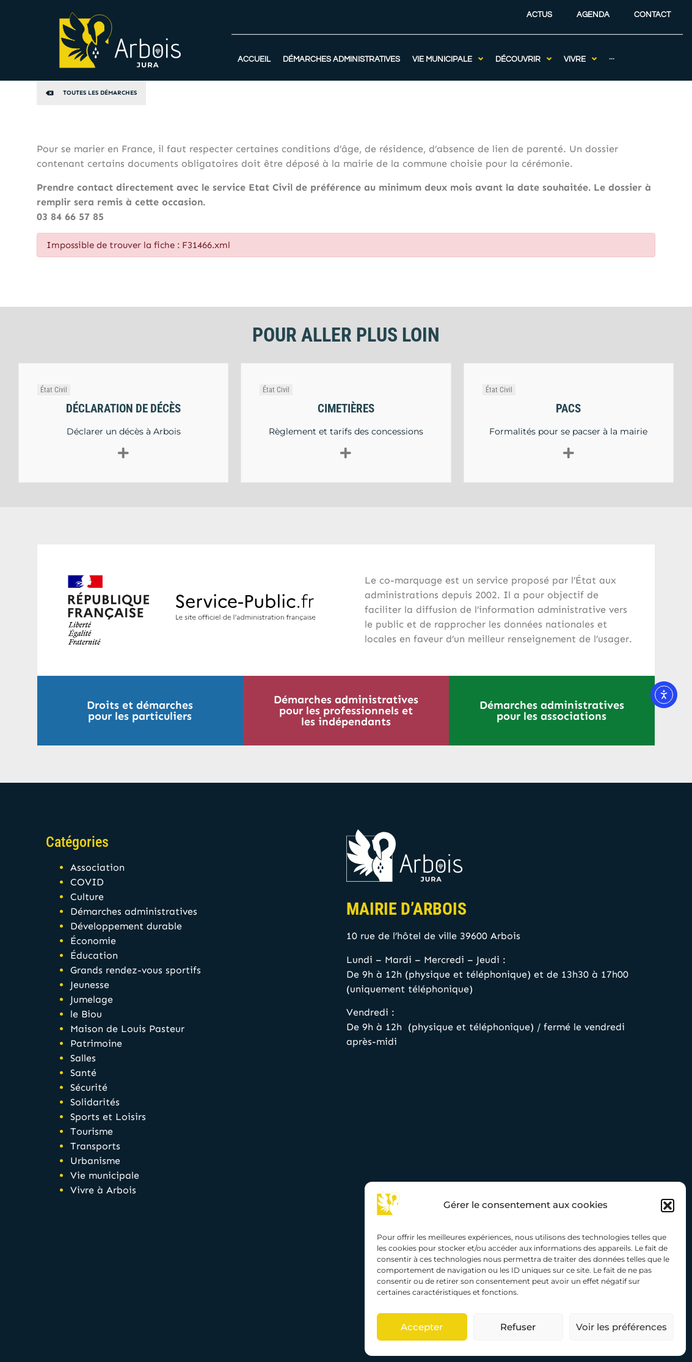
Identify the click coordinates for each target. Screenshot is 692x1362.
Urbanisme (95, 1160)
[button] (667, 1205)
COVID (87, 882)
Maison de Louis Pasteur (127, 1028)
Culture (87, 897)
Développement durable (126, 926)
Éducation (94, 955)
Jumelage (91, 999)
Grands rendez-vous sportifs (135, 970)
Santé (83, 1072)
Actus (539, 11)
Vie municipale (104, 1175)
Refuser (518, 1327)
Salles (83, 1058)
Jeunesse (89, 984)
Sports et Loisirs (108, 1116)
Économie (93, 940)
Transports (95, 1146)
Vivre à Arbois (103, 1190)
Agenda (593, 11)
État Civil (53, 390)
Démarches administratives (133, 911)
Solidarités (95, 1102)
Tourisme (91, 1131)
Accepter (422, 1327)
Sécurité (88, 1087)
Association (97, 867)
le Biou (86, 1014)
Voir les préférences (621, 1327)
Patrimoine (96, 1043)
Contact (652, 11)
